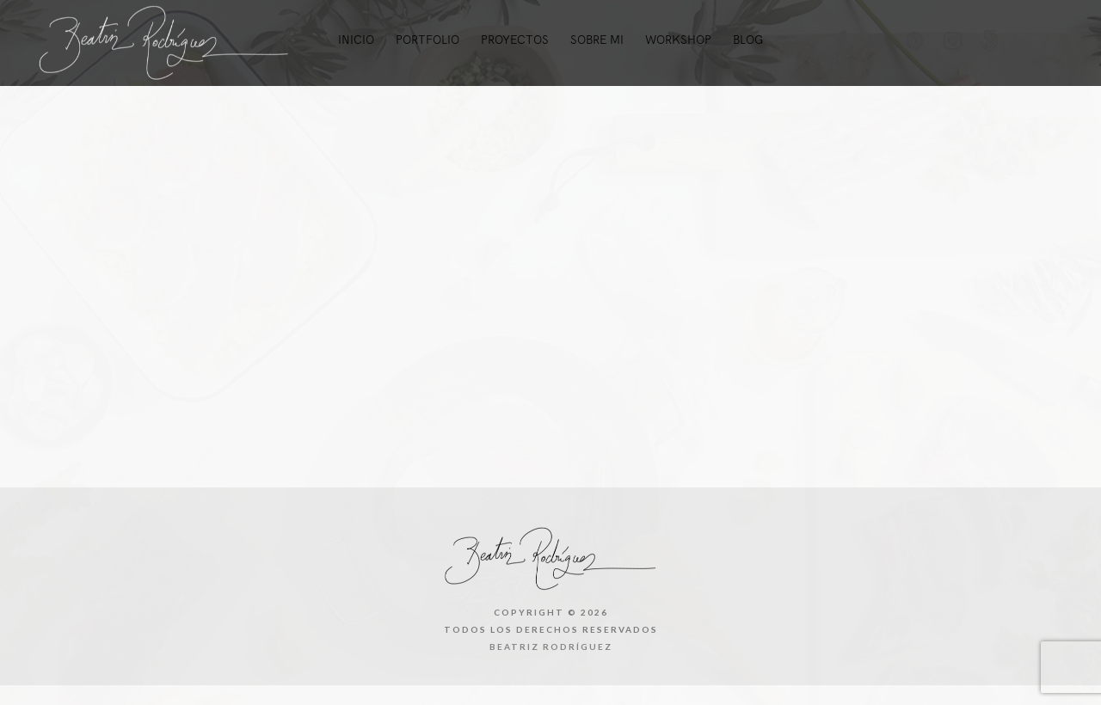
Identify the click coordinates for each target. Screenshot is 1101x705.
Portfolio (427, 40)
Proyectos (515, 40)
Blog (748, 40)
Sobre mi (597, 40)
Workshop (678, 40)
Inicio (356, 40)
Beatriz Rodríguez (550, 646)
